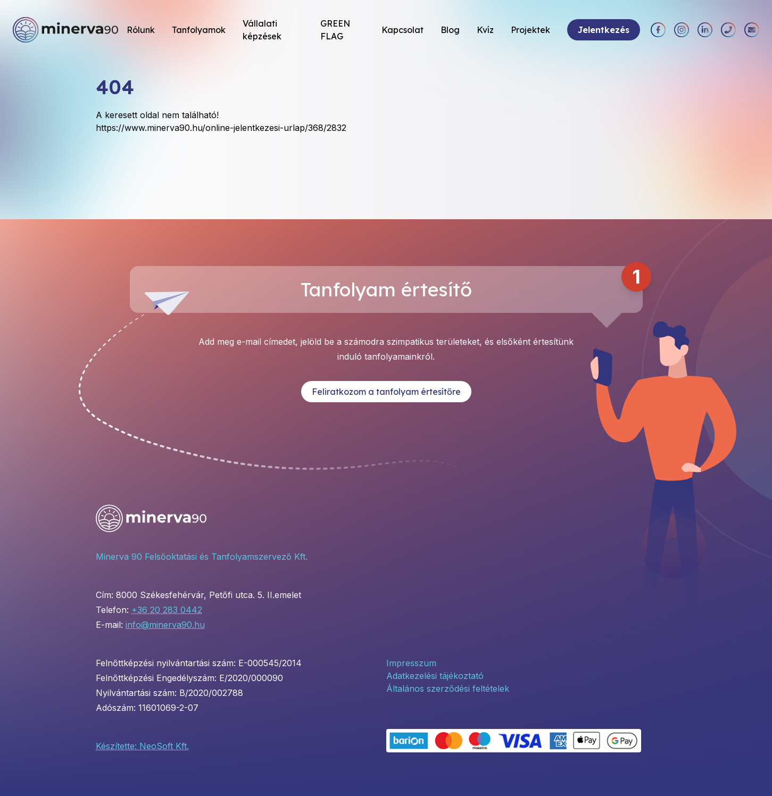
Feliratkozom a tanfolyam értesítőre (386, 391)
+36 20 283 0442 (166, 609)
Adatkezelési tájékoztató (435, 675)
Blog (450, 29)
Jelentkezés (603, 29)
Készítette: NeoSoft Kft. (142, 746)
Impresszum (411, 663)
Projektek (530, 29)
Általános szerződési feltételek (447, 688)
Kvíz (485, 29)
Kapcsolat (402, 29)
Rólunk (141, 29)
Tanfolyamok (199, 29)
